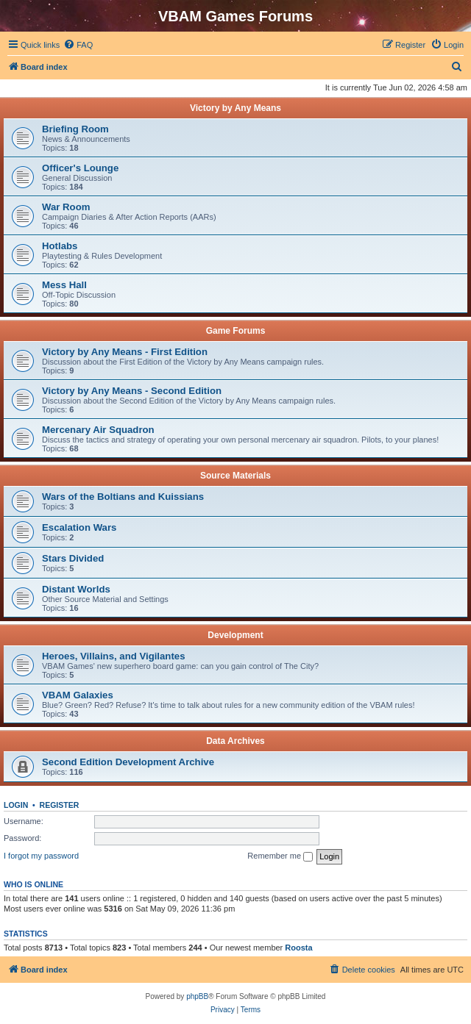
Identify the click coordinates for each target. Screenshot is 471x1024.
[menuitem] (78, 45)
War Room (66, 206)
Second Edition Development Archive (128, 761)
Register (59, 805)
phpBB (197, 996)
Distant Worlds (76, 589)
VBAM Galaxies (77, 695)
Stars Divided (73, 558)
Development (235, 635)
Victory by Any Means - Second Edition (132, 390)
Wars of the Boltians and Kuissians (123, 496)
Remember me (280, 856)
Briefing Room (75, 129)
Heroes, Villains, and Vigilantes (113, 656)
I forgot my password (41, 855)
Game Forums (236, 331)
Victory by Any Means (235, 108)
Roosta (298, 947)
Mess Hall (64, 284)
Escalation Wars (79, 527)
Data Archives (235, 741)
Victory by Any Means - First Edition (125, 351)
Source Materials (235, 475)
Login (16, 805)
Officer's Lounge (80, 167)
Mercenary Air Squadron (98, 429)
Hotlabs (59, 245)
